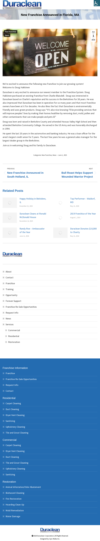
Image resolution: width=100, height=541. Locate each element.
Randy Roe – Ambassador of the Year (32, 230)
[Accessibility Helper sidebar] (97, 3)
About (8, 271)
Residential (13, 336)
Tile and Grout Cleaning (17, 432)
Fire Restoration (13, 498)
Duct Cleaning (12, 409)
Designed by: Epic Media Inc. (50, 539)
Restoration (14, 341)
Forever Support (13, 300)
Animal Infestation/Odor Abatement (23, 486)
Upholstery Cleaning (15, 426)
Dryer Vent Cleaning (15, 415)
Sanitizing (10, 420)
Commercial (14, 330)
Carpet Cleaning (13, 403)
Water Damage (13, 516)
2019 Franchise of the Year (83, 213)
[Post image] (10, 203)
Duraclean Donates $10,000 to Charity (83, 230)
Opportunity (11, 295)
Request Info (12, 312)
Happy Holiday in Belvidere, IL (33, 200)
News (7, 35)
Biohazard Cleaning (15, 492)
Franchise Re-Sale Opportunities (21, 306)
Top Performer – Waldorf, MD (82, 200)
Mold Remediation (15, 510)
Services (8, 324)
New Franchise (10, 32)
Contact (9, 277)
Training (10, 289)
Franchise (10, 283)
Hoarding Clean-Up (15, 504)
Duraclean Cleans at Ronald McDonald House (33, 215)
